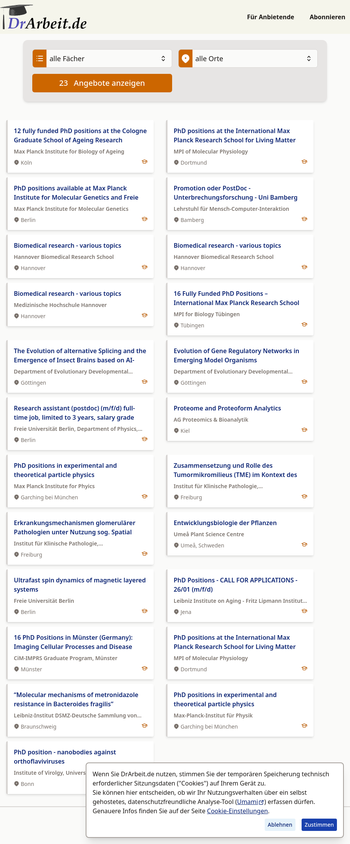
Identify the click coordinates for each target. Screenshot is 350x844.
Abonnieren (327, 17)
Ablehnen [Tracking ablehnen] (280, 824)
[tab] (80, 146)
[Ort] (248, 58)
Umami (250, 801)
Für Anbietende (270, 17)
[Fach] (102, 58)
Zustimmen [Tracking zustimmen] (319, 824)
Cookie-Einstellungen (237, 811)
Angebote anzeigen (102, 83)
